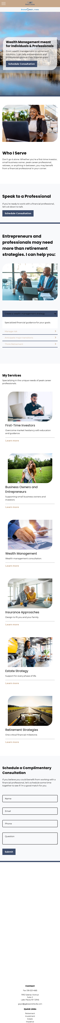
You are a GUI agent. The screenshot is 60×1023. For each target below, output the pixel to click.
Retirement (30, 1013)
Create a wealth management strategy (25, 313)
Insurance (30, 1022)
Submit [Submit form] (9, 851)
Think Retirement (14, 344)
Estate (30, 1019)
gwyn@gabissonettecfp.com (30, 1004)
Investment (30, 1016)
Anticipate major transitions (19, 337)
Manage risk (11, 331)
